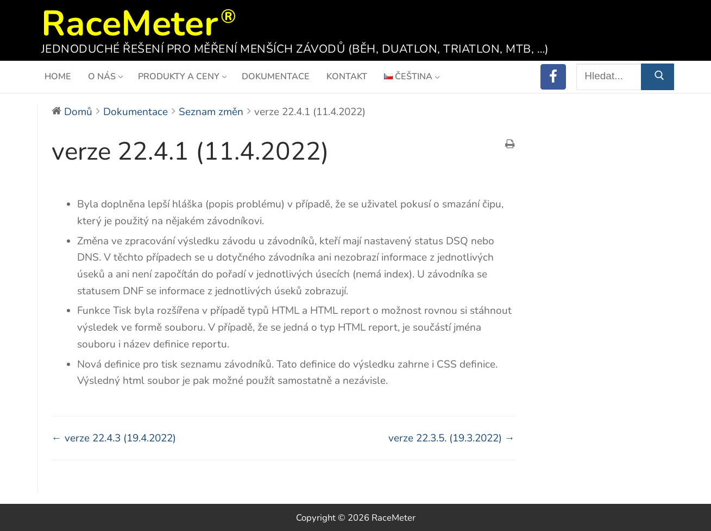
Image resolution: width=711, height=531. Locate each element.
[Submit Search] (657, 77)
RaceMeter (129, 20)
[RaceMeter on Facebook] (553, 77)
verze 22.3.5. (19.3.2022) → (451, 438)
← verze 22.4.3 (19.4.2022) (114, 438)
